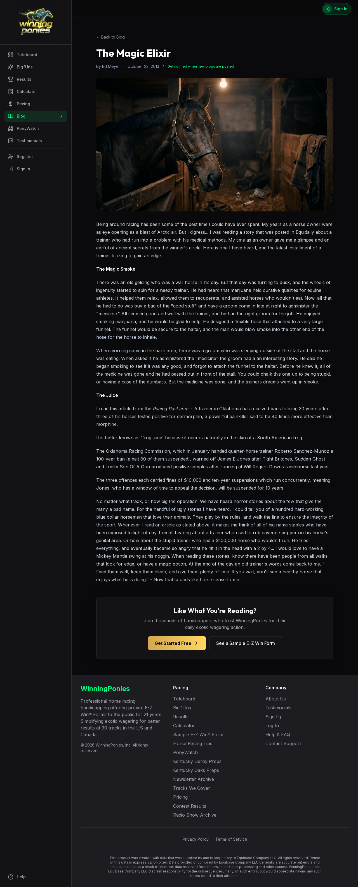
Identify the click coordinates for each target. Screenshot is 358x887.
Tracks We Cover (191, 788)
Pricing (19, 104)
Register (20, 156)
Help (17, 877)
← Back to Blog (110, 37)
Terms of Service (231, 839)
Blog (35, 116)
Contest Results (189, 806)
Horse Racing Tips (192, 743)
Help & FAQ (277, 734)
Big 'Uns (20, 67)
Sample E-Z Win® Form (198, 734)
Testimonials (25, 141)
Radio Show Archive (194, 815)
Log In (272, 725)
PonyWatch (23, 128)
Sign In (19, 169)
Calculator (22, 91)
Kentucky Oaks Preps (196, 770)
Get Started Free (177, 643)
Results (19, 79)
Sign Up (273, 716)
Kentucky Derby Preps (197, 761)
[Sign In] (336, 9)
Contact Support (283, 743)
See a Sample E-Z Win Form (245, 643)
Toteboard (22, 55)
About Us (275, 699)
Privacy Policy (196, 839)
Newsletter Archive (193, 779)
